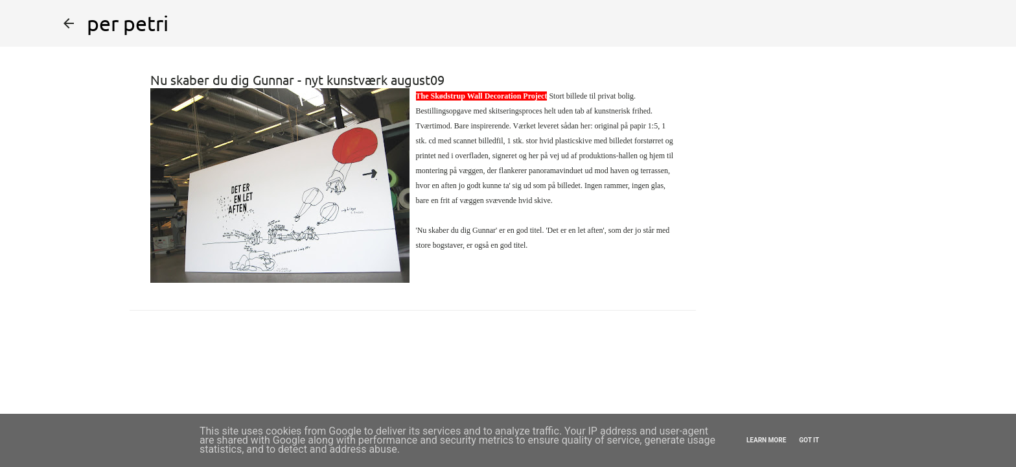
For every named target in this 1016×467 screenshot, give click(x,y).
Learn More (766, 440)
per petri (127, 23)
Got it (809, 440)
